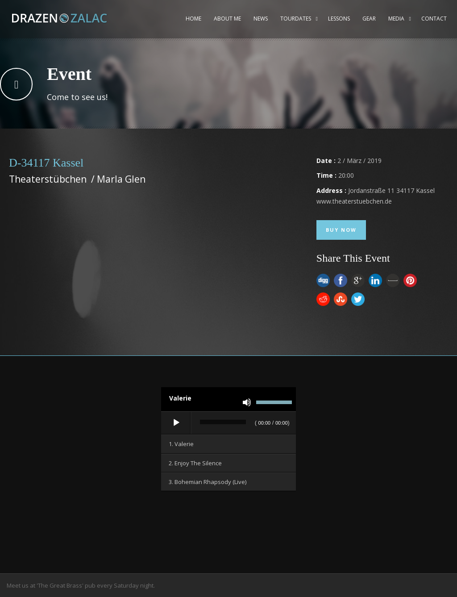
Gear (369, 18)
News (260, 18)
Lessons (339, 18)
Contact (434, 18)
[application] (228, 423)
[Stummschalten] (246, 402)
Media (396, 18)
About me (227, 18)
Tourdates (295, 18)
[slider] (222, 422)
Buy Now (341, 229)
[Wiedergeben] (176, 422)
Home (193, 18)
